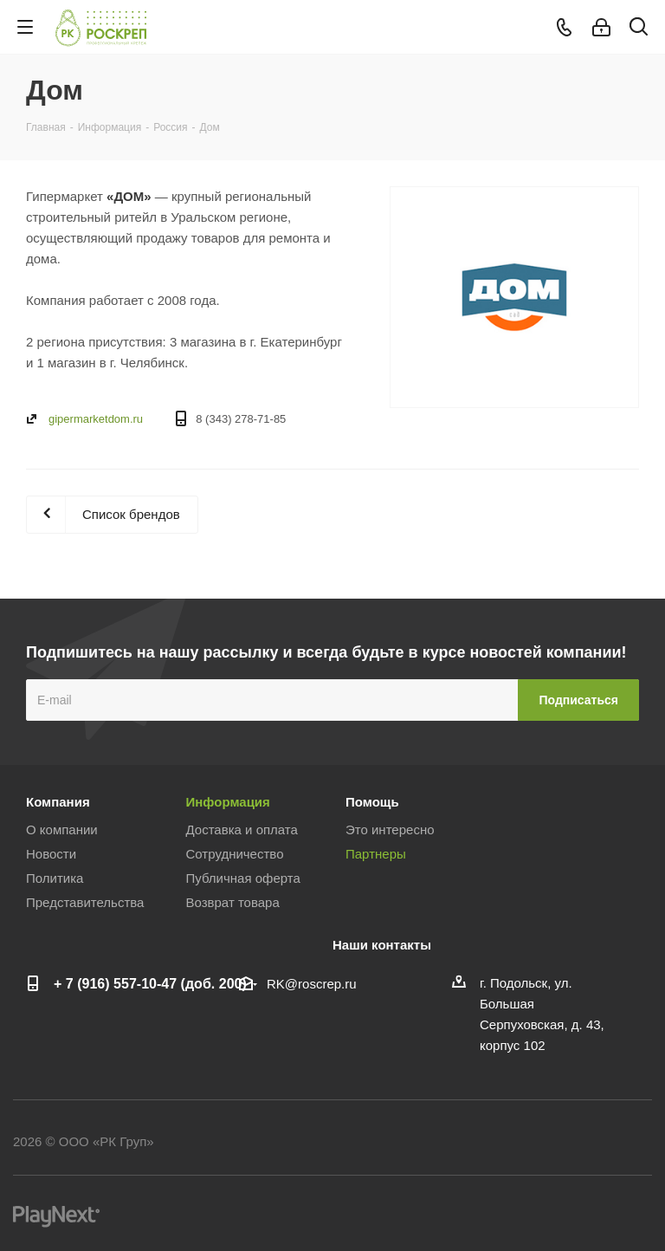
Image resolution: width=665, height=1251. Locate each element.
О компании (62, 829)
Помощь (372, 801)
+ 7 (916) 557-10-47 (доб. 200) (150, 983)
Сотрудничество (235, 853)
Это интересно (390, 829)
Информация (228, 801)
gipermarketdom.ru (95, 418)
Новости (51, 853)
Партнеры (375, 853)
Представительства (85, 902)
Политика (54, 878)
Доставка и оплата (242, 829)
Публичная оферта (243, 878)
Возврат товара (233, 902)
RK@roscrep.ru (312, 983)
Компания (58, 801)
